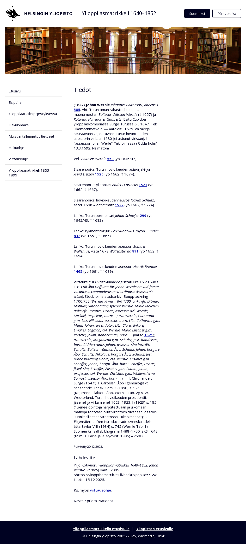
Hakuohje (16, 147)
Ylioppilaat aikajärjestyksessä (33, 113)
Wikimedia (146, 535)
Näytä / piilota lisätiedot (93, 500)
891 (135, 251)
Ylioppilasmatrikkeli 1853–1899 (30, 172)
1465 (78, 271)
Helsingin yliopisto (39, 13)
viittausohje (100, 490)
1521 (143, 184)
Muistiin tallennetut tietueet (31, 136)
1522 (119, 204)
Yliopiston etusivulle (154, 528)
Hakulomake (19, 125)
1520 (99, 174)
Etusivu (15, 91)
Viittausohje (18, 158)
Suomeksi (197, 13)
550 (110, 158)
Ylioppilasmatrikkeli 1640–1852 (119, 13)
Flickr (160, 535)
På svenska (226, 13)
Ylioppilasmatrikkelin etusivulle (101, 528)
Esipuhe (15, 102)
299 (143, 215)
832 (77, 235)
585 (77, 109)
